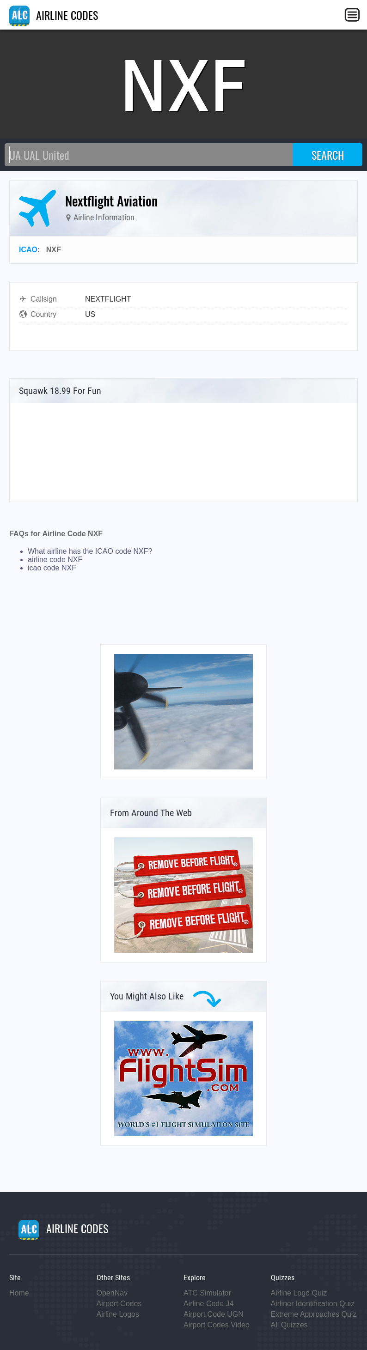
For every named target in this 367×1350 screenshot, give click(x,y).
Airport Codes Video (217, 1325)
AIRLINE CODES (53, 14)
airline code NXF (55, 559)
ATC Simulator (207, 1293)
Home (19, 1293)
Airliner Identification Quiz (313, 1304)
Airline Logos (118, 1314)
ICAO (28, 250)
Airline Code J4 (209, 1304)
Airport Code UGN (214, 1314)
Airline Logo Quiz (299, 1293)
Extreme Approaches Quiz (314, 1314)
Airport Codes (119, 1304)
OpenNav (112, 1293)
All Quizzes (289, 1325)
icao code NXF (52, 568)
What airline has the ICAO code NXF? (90, 551)
